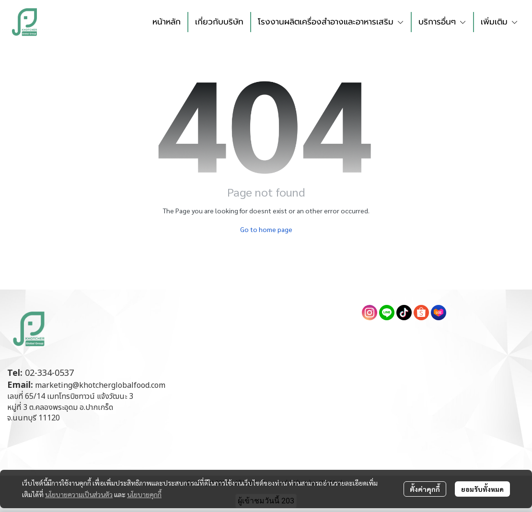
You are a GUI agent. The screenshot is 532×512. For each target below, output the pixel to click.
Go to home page (266, 229)
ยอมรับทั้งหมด (482, 489)
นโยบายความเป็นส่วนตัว (79, 494)
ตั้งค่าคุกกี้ (425, 489)
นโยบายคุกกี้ (144, 494)
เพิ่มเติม (499, 21)
